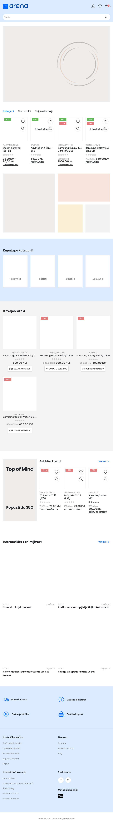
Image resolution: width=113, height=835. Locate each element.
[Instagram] (68, 780)
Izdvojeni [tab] (8, 111)
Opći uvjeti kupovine (12, 743)
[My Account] (93, 6)
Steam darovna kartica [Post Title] (11, 149)
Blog (60, 753)
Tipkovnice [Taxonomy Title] (15, 278)
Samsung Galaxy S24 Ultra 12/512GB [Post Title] (70, 149)
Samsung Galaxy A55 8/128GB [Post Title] (97, 149)
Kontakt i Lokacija (66, 748)
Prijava (6, 763)
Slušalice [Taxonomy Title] (70, 278)
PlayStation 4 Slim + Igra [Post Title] (41, 149)
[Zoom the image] (84, 64)
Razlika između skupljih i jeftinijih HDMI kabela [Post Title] (83, 607)
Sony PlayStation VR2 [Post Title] (98, 497)
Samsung (69, 145)
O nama (62, 743)
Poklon (16, 145)
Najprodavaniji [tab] (44, 111)
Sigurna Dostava (11, 758)
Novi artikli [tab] (24, 111)
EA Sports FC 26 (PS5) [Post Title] (48, 497)
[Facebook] (61, 780)
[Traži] (106, 17)
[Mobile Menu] (5, 6)
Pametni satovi (20, 414)
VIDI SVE (103, 461)
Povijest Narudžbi (11, 753)
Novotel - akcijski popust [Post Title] (17, 607)
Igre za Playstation (47, 492)
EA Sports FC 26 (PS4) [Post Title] (72, 497)
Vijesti (6, 604)
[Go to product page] (19, 332)
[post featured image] (29, 574)
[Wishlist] (100, 6)
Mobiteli (61, 145)
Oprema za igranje (19, 353)
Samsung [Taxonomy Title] (98, 278)
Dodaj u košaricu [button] (21, 369)
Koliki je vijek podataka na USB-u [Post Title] (76, 671)
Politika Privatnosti (11, 748)
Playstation (8, 145)
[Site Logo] (18, 6)
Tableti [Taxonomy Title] (42, 278)
